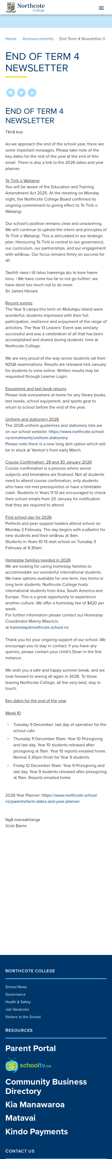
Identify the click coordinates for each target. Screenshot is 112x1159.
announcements (37, 39)
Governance (15, 994)
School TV (13, 1060)
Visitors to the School (23, 1017)
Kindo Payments (36, 1132)
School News (16, 987)
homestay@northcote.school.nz (39, 627)
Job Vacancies (17, 1009)
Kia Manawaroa (35, 1104)
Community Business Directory (46, 1086)
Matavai (20, 1118)
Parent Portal (30, 1048)
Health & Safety (18, 1002)
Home (11, 39)
